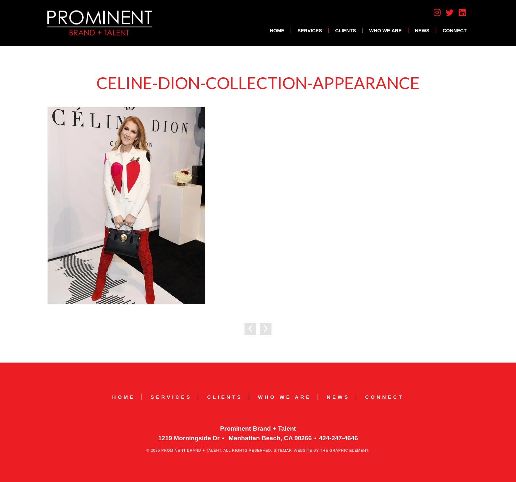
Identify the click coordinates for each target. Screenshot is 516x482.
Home (277, 30)
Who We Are (385, 30)
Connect (455, 30)
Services (309, 30)
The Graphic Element (344, 450)
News (422, 30)
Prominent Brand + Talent (99, 23)
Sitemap (282, 450)
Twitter (449, 12)
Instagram (437, 12)
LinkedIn (462, 12)
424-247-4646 (338, 438)
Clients (345, 30)
